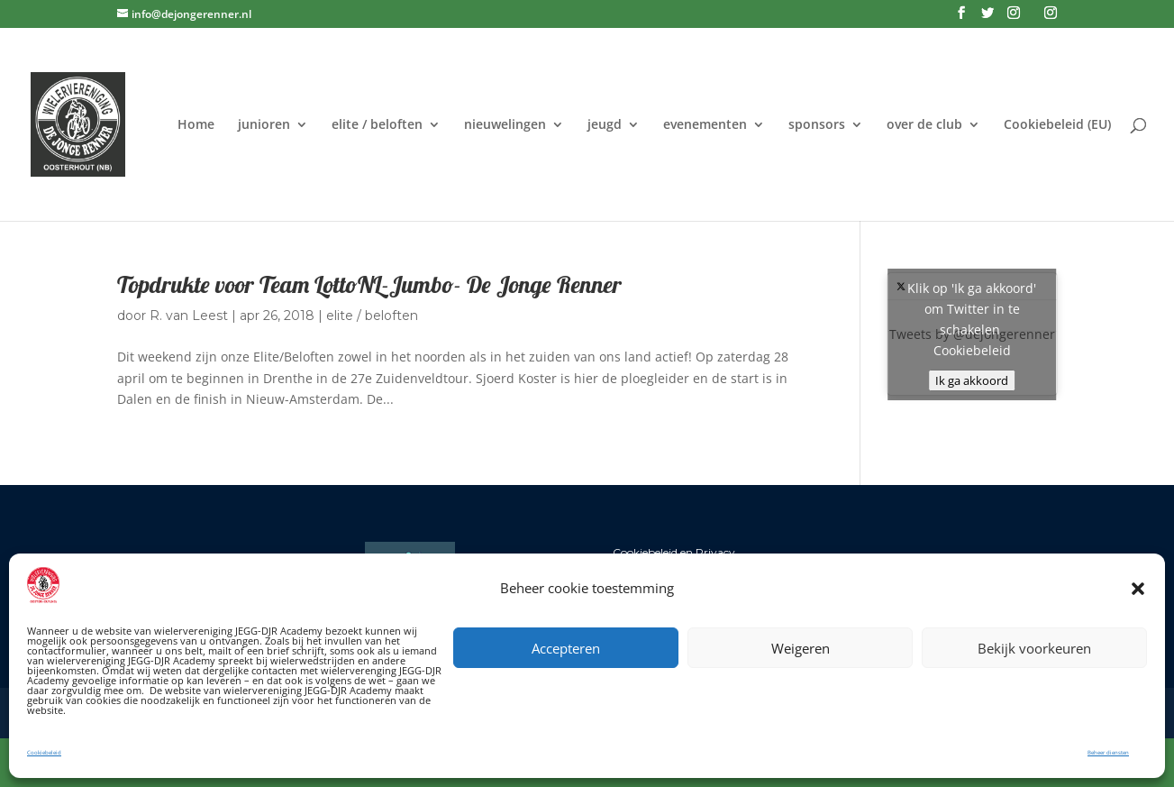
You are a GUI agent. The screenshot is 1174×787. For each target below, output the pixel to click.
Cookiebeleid (44, 752)
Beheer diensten (1108, 752)
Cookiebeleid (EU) (1057, 125)
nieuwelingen (505, 125)
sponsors (816, 125)
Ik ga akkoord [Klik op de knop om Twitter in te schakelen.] (971, 380)
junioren (264, 125)
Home (195, 125)
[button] (1138, 589)
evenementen (705, 125)
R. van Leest (189, 315)
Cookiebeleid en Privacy (674, 552)
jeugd (604, 125)
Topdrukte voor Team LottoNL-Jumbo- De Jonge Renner (369, 284)
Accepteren (566, 648)
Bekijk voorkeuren (1034, 648)
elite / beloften (377, 125)
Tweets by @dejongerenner (972, 334)
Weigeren (800, 648)
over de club (924, 125)
